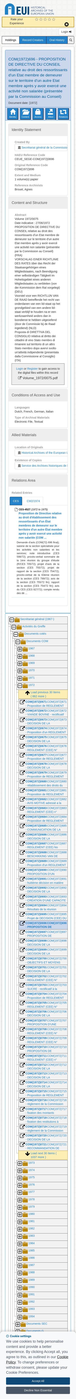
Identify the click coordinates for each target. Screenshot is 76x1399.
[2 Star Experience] (41, 19)
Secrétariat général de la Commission (42, 148)
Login (66, 31)
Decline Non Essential (38, 1390)
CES (16, 501)
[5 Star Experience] (54, 19)
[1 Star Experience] (37, 19)
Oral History (56, 40)
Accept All (38, 1381)
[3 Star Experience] (46, 19)
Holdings (10, 40)
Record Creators (32, 40)
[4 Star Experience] (50, 19)
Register (32, 368)
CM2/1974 (33, 501)
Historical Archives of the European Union (44, 453)
